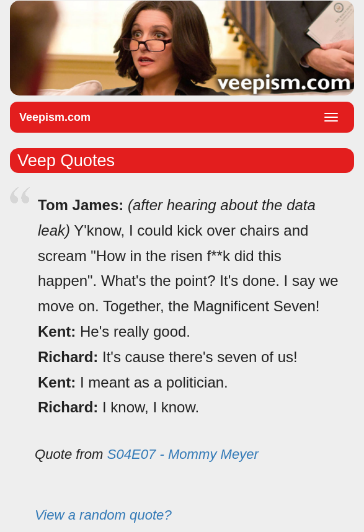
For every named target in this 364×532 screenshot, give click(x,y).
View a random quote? (103, 515)
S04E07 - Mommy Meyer (183, 454)
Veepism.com (55, 117)
